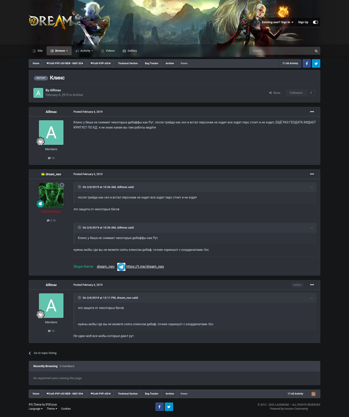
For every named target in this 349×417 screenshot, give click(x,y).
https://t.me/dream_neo (145, 266)
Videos (110, 50)
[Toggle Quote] (80, 187)
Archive (78, 95)
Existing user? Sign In (278, 22)
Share (274, 92)
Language (36, 408)
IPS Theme (35, 404)
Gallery (132, 50)
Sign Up (303, 22)
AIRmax (55, 90)
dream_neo (53, 174)
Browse (60, 50)
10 (51, 158)
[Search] (270, 51)
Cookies (66, 408)
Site (40, 50)
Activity (85, 50)
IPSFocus (51, 404)
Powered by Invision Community (289, 408)
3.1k (51, 220)
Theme (52, 408)
